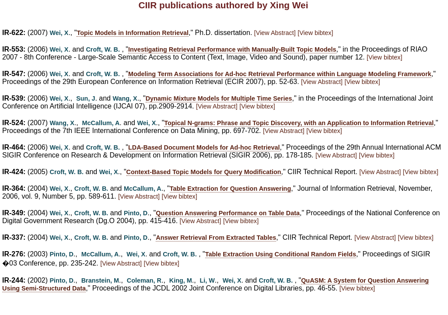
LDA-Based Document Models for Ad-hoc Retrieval (204, 147)
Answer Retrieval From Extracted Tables (216, 237)
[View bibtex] (315, 32)
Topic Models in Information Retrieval (133, 32)
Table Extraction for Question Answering (230, 188)
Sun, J (85, 98)
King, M (180, 280)
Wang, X (124, 98)
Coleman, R (144, 280)
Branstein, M (100, 280)
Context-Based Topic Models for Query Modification (203, 171)
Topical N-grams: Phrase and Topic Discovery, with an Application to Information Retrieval (299, 122)
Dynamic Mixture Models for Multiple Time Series (219, 98)
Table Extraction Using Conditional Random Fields (280, 254)
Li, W (207, 280)
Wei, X (59, 32)
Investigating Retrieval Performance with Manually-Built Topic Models (232, 49)
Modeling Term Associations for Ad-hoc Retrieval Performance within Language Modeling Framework (279, 73)
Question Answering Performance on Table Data (228, 213)
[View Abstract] (275, 32)
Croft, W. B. (103, 49)
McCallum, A (101, 122)
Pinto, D (135, 213)
